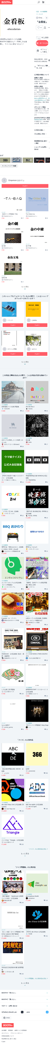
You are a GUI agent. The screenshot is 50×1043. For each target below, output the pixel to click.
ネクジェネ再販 (12, 349)
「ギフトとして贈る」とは (42, 67)
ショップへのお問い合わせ (40, 148)
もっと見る (25, 363)
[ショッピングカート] (43, 2)
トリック (10, 320)
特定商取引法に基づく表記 (40, 142)
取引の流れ (39, 130)
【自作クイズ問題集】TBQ (10, 214)
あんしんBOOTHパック (40, 98)
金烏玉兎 (4, 277)
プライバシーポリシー (17, 1033)
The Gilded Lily (30, 214)
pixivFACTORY (38, 119)
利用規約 (10, 1030)
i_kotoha (34, 320)
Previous (3, 22)
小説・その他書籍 (41, 11)
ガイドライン (5, 1033)
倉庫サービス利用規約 (21, 1030)
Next (24, 22)
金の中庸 (28, 246)
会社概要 (4, 1030)
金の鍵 (4, 246)
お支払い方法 (40, 134)
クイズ (41, 14)
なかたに (34, 349)
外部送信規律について (8, 1036)
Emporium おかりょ (17, 180)
